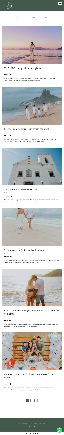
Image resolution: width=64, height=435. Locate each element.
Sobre (45, 17)
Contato (43, 423)
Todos (18, 17)
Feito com (32, 433)
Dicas (32, 17)
